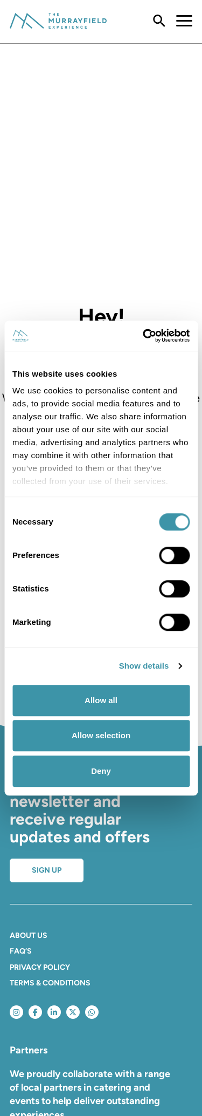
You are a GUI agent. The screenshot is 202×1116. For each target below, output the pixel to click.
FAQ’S (21, 951)
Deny (101, 770)
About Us (28, 935)
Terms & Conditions (50, 983)
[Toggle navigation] (178, 21)
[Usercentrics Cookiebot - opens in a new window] (144, 336)
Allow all (101, 700)
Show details (144, 665)
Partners (28, 1050)
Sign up (46, 870)
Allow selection (101, 735)
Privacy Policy (40, 967)
